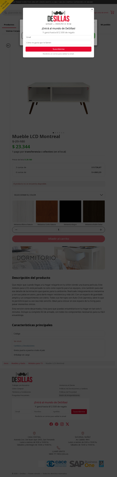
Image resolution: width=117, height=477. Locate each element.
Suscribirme (58, 49)
